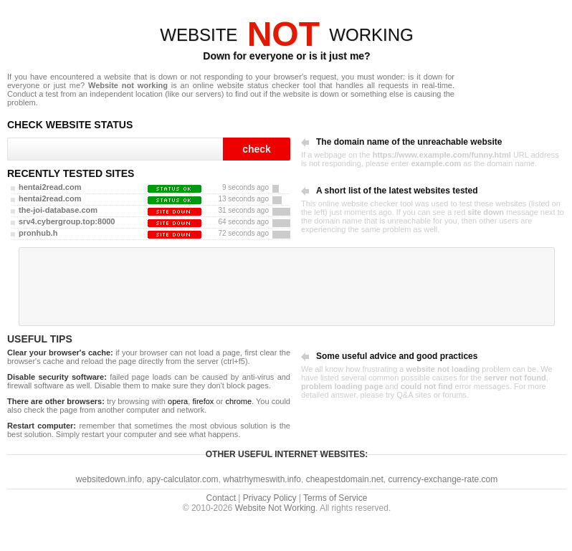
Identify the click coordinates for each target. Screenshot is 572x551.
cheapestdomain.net (344, 479)
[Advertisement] (287, 286)
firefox (203, 401)
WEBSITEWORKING (286, 34)
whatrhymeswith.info (262, 479)
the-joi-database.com (58, 210)
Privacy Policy (270, 498)
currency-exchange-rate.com (442, 479)
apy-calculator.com (183, 479)
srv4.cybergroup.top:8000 (67, 221)
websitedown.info (109, 479)
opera (178, 401)
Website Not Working (275, 508)
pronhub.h (38, 233)
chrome (238, 401)
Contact (221, 498)
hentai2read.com (50, 187)
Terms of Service (335, 498)
